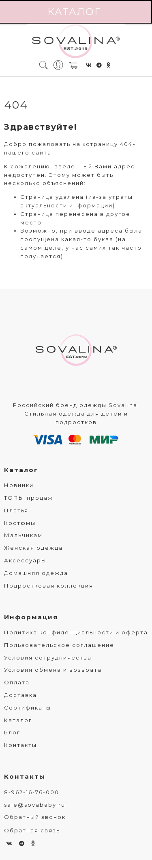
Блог (12, 732)
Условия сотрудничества (48, 657)
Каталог (21, 470)
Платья (16, 510)
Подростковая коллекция (48, 585)
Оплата (17, 682)
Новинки (19, 485)
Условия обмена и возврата (53, 669)
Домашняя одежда (36, 573)
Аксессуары (25, 560)
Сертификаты (27, 707)
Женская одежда (33, 547)
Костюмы (20, 523)
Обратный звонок (35, 817)
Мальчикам (23, 535)
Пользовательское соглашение (59, 645)
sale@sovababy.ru (34, 804)
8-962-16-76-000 (31, 792)
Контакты (20, 745)
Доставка (20, 695)
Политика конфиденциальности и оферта (76, 632)
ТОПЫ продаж (28, 497)
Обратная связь (32, 830)
